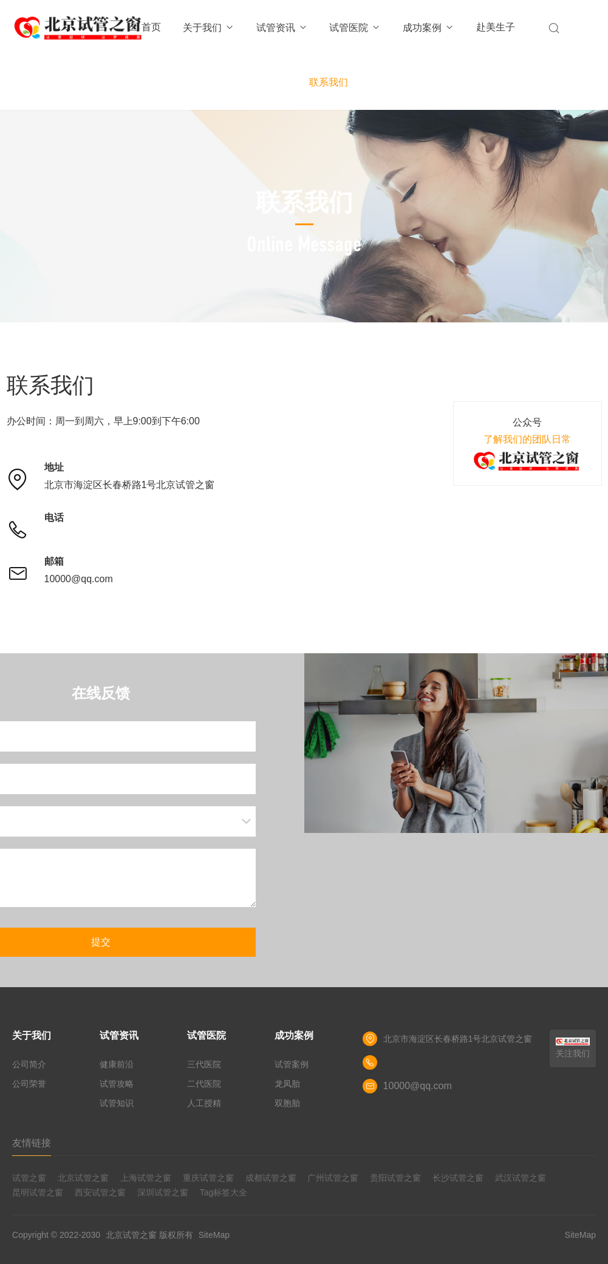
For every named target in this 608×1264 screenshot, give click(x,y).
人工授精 (204, 1103)
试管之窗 (29, 1178)
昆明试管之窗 (37, 1192)
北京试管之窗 (83, 1178)
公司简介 (29, 1064)
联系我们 (328, 82)
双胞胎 (287, 1103)
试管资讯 (282, 27)
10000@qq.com (78, 579)
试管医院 (355, 27)
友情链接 (31, 1143)
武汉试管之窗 (520, 1178)
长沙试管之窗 (457, 1178)
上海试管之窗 (145, 1178)
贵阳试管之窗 (395, 1178)
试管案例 (292, 1064)
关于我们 (208, 27)
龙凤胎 (287, 1084)
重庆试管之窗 (208, 1178)
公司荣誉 (29, 1084)
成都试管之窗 (270, 1178)
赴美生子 (495, 27)
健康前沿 (117, 1064)
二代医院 (204, 1084)
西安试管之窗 (100, 1192)
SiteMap (214, 1235)
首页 (151, 27)
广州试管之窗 (332, 1178)
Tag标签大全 (224, 1192)
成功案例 (428, 27)
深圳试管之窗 (162, 1192)
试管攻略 (117, 1084)
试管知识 (117, 1103)
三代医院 (204, 1064)
